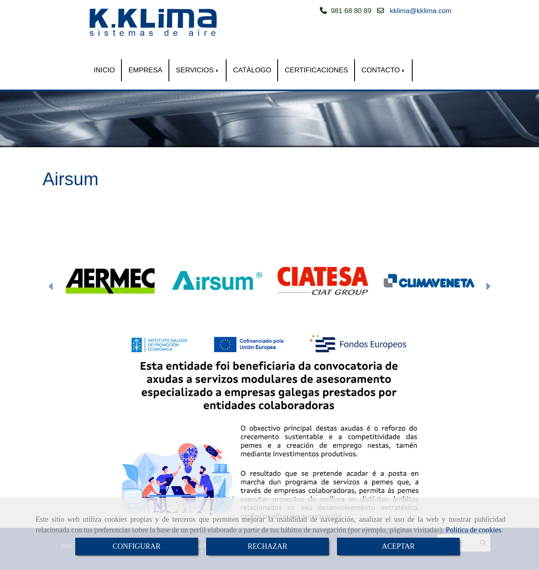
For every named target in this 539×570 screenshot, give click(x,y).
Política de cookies (473, 530)
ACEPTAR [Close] (398, 546)
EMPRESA (145, 70)
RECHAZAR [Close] (267, 546)
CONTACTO (384, 70)
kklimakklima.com (420, 11)
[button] (51, 287)
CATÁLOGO (252, 70)
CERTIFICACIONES (316, 70)
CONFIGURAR (136, 546)
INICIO (104, 70)
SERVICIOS (198, 70)
